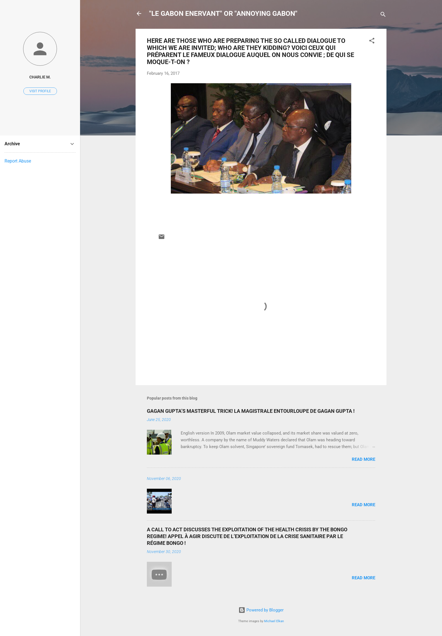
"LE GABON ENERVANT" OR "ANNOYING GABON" (223, 13)
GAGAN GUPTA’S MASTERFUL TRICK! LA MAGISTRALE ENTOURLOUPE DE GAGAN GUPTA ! (251, 411)
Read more (363, 459)
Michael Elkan (274, 621)
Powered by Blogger (261, 610)
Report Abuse (18, 161)
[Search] (383, 15)
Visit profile (40, 91)
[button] (371, 41)
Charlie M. (40, 77)
